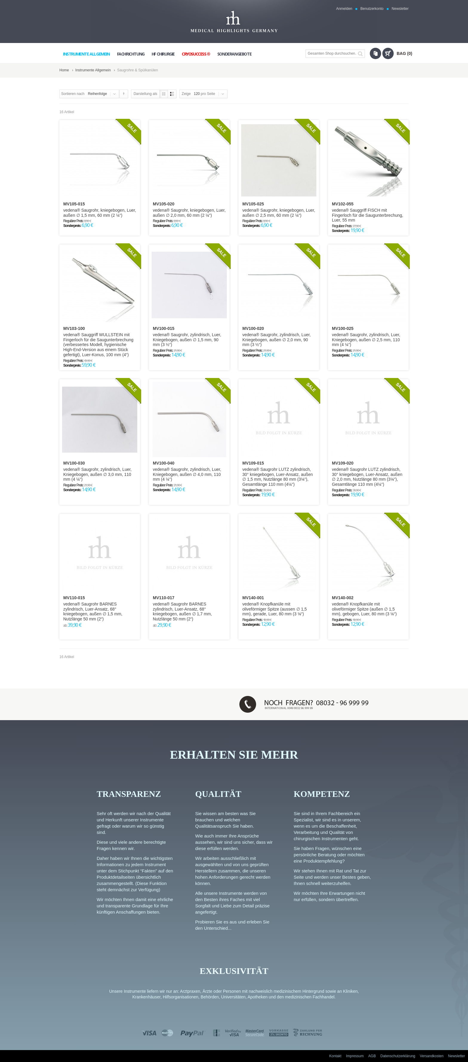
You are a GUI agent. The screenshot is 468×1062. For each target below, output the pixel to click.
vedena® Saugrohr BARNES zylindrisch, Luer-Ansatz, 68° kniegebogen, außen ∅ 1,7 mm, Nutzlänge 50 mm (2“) (182, 611)
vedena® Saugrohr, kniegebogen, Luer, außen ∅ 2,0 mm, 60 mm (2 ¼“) (189, 213)
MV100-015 (163, 328)
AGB (372, 1056)
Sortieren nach (72, 94)
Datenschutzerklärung (398, 1056)
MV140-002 (342, 597)
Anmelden (344, 9)
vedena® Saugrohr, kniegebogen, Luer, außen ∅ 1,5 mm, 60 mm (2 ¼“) (99, 213)
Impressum (355, 1056)
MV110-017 (163, 597)
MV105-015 (74, 204)
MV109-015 (253, 463)
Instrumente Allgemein (93, 70)
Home (64, 70)
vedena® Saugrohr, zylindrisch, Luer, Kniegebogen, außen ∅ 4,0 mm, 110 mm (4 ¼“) (187, 474)
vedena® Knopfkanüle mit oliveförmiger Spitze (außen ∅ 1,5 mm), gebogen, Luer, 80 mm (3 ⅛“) (364, 609)
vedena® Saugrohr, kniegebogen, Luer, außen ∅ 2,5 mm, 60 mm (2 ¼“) (278, 213)
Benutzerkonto (372, 9)
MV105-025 (253, 204)
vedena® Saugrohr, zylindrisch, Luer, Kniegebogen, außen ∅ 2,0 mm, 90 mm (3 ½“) (276, 339)
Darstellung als (145, 94)
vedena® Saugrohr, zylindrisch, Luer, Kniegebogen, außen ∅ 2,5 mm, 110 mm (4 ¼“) (366, 339)
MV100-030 (74, 463)
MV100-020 (253, 328)
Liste (172, 94)
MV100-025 (342, 328)
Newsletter (400, 9)
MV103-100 (74, 328)
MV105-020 (163, 204)
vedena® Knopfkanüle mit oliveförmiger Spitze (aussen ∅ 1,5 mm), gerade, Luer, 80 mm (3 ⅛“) (274, 609)
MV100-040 (163, 463)
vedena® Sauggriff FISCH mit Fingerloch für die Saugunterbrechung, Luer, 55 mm (367, 215)
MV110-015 (74, 597)
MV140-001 (253, 597)
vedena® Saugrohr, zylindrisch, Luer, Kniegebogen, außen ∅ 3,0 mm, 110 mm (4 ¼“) (97, 474)
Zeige (186, 94)
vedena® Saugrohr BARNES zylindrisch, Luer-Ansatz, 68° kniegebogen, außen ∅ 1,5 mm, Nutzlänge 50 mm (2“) (92, 611)
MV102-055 (342, 204)
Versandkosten (432, 1056)
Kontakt (335, 1056)
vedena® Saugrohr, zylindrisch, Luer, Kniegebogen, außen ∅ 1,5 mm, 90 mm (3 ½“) (187, 339)
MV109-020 (342, 463)
